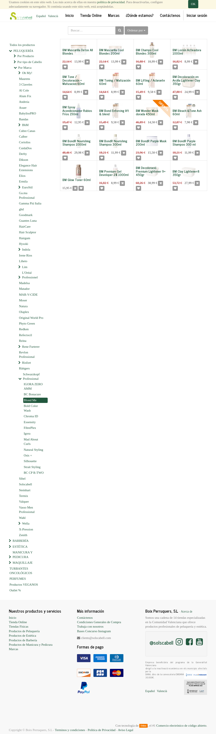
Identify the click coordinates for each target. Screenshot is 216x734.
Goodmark (25, 215)
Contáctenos (85, 617)
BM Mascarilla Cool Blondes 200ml (111, 51)
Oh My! (27, 73)
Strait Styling (32, 467)
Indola (26, 249)
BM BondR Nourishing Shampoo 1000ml (76, 142)
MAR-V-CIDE (28, 294)
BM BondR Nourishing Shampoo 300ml (113, 142)
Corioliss (24, 142)
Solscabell (25, 484)
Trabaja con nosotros (90, 626)
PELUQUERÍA (23, 50)
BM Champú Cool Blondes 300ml (147, 51)
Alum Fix (25, 96)
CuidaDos (25, 148)
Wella (26, 523)
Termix (23, 496)
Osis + (28, 455)
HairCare (25, 226)
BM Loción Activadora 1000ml (187, 51)
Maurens (24, 79)
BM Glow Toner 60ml (76, 179)
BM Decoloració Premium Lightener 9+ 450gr (151, 171)
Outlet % (15, 590)
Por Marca (24, 67)
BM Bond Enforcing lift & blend (114, 112)
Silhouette (30, 461)
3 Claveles (25, 84)
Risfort (26, 362)
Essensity (30, 422)
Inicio (12, 617)
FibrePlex (30, 427)
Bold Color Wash (31, 408)
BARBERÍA (21, 540)
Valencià (53, 16)
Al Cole (24, 90)
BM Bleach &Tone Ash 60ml (187, 112)
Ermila (23, 181)
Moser (23, 300)
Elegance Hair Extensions (28, 168)
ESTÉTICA (20, 546)
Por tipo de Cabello (29, 62)
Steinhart (24, 490)
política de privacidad (111, 2)
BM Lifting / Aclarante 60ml (150, 82)
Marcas (13, 649)
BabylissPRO (27, 113)
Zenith (23, 535)
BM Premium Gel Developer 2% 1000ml (113, 173)
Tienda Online (18, 622)
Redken (24, 329)
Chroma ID (31, 416)
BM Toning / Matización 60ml (114, 82)
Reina (22, 340)
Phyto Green (27, 323)
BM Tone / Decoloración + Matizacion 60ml (73, 80)
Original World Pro (31, 317)
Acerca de (186, 611)
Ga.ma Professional (27, 195)
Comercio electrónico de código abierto (181, 725)
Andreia (24, 101)
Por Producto (25, 56)
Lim (24, 267)
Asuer (23, 107)
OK (193, 4)
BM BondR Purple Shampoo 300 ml (184, 142)
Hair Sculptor (27, 232)
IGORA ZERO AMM (33, 386)
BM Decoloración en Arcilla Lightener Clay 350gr (186, 80)
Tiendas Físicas (18, 626)
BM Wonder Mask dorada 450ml (147, 112)
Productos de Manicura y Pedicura (31, 644)
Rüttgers (24, 368)
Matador (24, 288)
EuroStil (27, 187)
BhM (25, 125)
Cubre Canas (27, 131)
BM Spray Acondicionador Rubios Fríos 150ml (77, 110)
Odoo (143, 726)
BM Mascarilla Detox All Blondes (77, 51)
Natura (23, 306)
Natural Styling (33, 449)
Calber (23, 136)
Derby (23, 154)
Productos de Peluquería (24, 631)
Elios (22, 175)
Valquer (24, 501)
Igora (27, 433)
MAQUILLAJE (23, 562)
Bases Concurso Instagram (94, 631)
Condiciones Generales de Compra (99, 622)
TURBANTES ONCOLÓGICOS (20, 571)
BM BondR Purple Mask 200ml (151, 142)
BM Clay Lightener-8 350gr (186, 173)
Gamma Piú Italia (30, 203)
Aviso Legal (125, 730)
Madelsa (24, 283)
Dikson (23, 159)
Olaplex (24, 312)
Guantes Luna (28, 220)
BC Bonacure (32, 394)
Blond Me (30, 400)
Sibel (22, 478)
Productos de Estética (22, 635)
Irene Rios (25, 255)
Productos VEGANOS (23, 584)
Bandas (23, 119)
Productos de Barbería (23, 640)
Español (41, 16)
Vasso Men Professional (27, 510)
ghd (21, 209)
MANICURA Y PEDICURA (22, 554)
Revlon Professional (27, 354)
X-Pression (26, 529)
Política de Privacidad (102, 730)
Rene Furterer (31, 346)
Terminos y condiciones (70, 730)
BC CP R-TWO (34, 472)
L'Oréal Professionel (30, 275)
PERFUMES (17, 578)
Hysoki (23, 244)
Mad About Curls (31, 441)
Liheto (23, 261)
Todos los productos (22, 45)
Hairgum (24, 238)
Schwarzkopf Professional (31, 376)
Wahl (22, 517)
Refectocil (25, 335)
